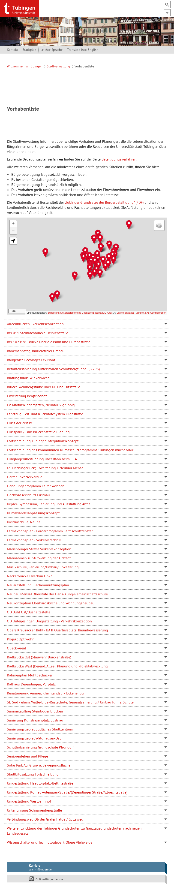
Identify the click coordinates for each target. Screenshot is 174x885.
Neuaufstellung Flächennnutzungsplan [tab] (38, 585)
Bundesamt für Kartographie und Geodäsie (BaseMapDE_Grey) (80, 313)
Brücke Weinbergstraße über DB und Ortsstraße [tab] (44, 387)
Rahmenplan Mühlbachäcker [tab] (29, 675)
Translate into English (82, 50)
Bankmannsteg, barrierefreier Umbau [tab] (35, 351)
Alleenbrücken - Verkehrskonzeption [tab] (35, 323)
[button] (100, 239)
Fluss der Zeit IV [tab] (19, 423)
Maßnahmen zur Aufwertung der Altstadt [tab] (39, 558)
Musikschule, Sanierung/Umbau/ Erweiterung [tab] (43, 567)
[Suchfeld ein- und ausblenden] (167, 4)
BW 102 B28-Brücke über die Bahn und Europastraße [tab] (48, 341)
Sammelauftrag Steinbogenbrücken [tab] (35, 711)
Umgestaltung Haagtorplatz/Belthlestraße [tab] (40, 783)
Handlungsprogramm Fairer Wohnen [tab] (35, 486)
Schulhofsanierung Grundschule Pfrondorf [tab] (40, 747)
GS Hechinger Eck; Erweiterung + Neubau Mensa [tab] (45, 468)
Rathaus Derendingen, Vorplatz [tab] (31, 684)
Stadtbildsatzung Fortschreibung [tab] (33, 774)
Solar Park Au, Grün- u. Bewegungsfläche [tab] (38, 765)
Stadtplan (29, 50)
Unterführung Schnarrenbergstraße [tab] (34, 810)
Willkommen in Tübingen (25, 66)
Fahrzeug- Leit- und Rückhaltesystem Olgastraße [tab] (45, 414)
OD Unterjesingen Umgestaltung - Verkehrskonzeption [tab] (49, 621)
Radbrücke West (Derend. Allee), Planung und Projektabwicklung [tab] (57, 666)
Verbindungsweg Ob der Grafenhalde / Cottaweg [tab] (45, 819)
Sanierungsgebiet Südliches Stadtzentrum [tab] (40, 729)
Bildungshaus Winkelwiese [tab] (28, 378)
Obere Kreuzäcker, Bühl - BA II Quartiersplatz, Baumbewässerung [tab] (57, 630)
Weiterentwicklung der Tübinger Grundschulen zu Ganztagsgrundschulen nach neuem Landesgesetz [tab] (75, 831)
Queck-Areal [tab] (16, 648)
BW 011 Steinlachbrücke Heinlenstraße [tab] (38, 332)
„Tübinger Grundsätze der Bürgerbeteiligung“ (100, 202)
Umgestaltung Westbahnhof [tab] (29, 801)
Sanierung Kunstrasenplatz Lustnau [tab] (35, 720)
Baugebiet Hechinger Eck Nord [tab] (31, 360)
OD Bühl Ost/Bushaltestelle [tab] (28, 612)
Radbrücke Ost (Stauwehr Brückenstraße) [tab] (39, 657)
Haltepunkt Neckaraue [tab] (24, 477)
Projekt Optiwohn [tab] (20, 639)
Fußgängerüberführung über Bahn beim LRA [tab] (42, 459)
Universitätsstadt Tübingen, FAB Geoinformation (141, 313)
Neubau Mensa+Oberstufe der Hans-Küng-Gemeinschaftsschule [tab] (57, 594)
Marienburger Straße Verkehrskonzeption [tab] (39, 549)
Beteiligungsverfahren (119, 159)
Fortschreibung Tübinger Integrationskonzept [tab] (42, 441)
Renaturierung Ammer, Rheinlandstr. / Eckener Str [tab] (45, 693)
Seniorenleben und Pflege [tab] (27, 756)
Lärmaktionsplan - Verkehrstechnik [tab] (34, 540)
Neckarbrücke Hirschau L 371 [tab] (30, 576)
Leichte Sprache (52, 50)
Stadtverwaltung (59, 66)
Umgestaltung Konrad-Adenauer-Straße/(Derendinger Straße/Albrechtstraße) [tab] (67, 792)
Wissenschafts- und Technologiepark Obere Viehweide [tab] (49, 842)
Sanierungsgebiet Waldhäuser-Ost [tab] (34, 738)
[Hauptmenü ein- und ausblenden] (167, 12)
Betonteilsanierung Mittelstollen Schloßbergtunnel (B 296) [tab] (53, 369)
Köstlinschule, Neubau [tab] (24, 522)
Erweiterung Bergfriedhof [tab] (27, 396)
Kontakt (12, 50)
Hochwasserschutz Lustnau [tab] (28, 495)
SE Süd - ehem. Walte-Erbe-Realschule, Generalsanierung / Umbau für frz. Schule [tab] (70, 702)
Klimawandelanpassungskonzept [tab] (33, 513)
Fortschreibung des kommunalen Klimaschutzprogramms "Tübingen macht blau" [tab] (70, 450)
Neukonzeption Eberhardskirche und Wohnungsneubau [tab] (50, 603)
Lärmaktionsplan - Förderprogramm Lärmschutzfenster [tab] (50, 531)
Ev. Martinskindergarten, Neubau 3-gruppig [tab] (41, 405)
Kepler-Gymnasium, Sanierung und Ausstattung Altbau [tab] (50, 504)
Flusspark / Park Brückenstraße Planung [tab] (38, 432)
